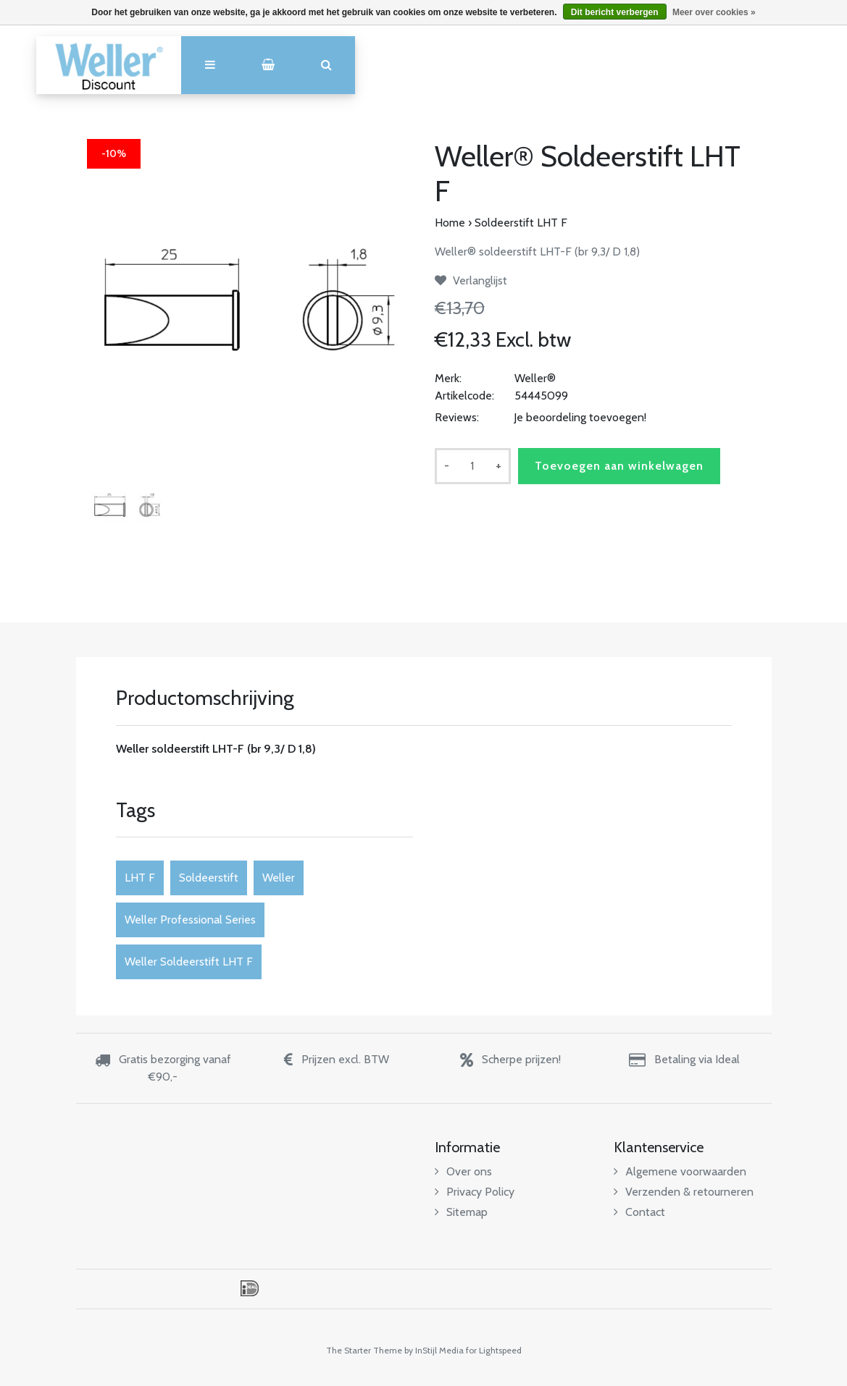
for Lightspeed (494, 1350)
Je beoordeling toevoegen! (580, 417)
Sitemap (461, 1212)
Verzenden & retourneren (684, 1192)
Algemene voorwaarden (680, 1171)
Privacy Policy (474, 1192)
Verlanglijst (471, 280)
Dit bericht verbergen (615, 12)
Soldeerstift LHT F (521, 222)
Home (450, 222)
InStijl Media (439, 1350)
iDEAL (250, 1288)
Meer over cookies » (714, 12)
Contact (639, 1212)
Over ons (463, 1171)
